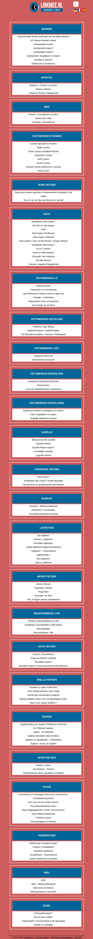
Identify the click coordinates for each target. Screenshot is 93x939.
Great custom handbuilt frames (43, 151)
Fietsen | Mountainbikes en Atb (43, 621)
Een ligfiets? (43, 535)
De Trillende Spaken (43, 728)
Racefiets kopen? (43, 662)
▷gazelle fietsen (43, 455)
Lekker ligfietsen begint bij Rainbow (43, 547)
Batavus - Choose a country (43, 85)
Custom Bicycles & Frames (43, 143)
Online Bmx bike (43, 118)
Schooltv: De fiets (43, 595)
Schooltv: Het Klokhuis (43, 122)
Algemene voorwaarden (62, 937)
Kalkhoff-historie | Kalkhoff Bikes (43, 330)
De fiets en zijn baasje (43, 225)
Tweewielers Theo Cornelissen (43, 301)
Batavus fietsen (43, 89)
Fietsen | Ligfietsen (43, 539)
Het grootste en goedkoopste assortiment (43, 484)
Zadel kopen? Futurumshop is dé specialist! (43, 921)
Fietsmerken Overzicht (43, 359)
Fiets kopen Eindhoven (43, 233)
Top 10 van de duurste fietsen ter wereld (43, 200)
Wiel (43, 880)
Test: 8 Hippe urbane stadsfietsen (43, 599)
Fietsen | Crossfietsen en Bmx (43, 114)
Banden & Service (43, 59)
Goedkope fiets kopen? (43, 245)
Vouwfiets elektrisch (43, 851)
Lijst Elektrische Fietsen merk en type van (43, 293)
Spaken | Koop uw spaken (43, 743)
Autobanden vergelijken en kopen (43, 56)
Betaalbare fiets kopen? (43, 221)
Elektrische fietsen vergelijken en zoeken (43, 410)
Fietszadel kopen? (43, 913)
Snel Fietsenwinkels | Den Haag (43, 691)
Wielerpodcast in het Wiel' (43, 891)
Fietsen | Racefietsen (43, 654)
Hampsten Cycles (43, 155)
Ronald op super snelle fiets (43, 687)
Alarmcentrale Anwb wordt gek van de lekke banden (43, 36)
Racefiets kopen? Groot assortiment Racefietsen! (43, 665)
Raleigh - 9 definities (43, 297)
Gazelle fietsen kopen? (43, 447)
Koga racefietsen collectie (43, 658)
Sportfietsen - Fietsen (43, 769)
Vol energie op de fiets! (43, 305)
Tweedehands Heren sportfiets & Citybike (43, 773)
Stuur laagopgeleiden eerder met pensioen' (43, 810)
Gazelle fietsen (43, 443)
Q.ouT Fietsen (43, 248)
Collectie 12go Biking (43, 326)
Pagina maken (42, 937)
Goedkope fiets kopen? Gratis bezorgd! (43, 480)
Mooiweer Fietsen (43, 588)
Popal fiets (43, 591)
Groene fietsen (43, 584)
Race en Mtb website (43, 252)
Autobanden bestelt (43, 44)
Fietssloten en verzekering (43, 289)
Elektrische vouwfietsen (43, 63)
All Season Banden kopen (43, 40)
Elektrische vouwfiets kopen (43, 843)
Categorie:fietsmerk (43, 356)
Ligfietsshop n (43, 554)
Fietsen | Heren (43, 765)
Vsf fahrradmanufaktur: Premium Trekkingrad (43, 334)
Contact (78, 937)
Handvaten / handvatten (43, 510)
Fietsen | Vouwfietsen (43, 847)
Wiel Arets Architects (43, 888)
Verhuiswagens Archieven (43, 821)
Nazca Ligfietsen (43, 562)
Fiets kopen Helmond (43, 237)
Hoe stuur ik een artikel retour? (43, 802)
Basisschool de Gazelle (43, 439)
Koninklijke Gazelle (43, 451)
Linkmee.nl (29, 937)
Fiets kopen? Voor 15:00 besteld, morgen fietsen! (43, 241)
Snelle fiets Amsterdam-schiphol (43, 695)
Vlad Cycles (43, 170)
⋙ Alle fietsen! (43, 260)
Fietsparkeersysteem (43, 798)
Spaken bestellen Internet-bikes (43, 736)
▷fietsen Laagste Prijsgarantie (43, 264)
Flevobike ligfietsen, (43, 543)
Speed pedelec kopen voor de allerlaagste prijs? (43, 699)
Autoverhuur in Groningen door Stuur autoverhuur (43, 794)
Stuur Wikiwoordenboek (43, 813)
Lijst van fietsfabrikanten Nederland (43, 389)
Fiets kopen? (43, 477)
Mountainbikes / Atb (43, 632)
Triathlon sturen (43, 817)
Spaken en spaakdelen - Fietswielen (43, 739)
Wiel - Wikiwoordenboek (43, 884)
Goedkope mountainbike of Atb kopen (43, 625)
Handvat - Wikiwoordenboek (43, 506)
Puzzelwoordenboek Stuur (43, 806)
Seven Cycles (43, 163)
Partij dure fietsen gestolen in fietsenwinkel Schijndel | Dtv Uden (43, 194)
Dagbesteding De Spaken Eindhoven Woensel (43, 724)
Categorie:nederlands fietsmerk (43, 381)
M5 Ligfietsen (43, 558)
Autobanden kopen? (43, 48)
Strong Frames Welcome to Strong (43, 167)
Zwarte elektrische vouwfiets (43, 858)
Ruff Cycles (43, 159)
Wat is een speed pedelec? (43, 702)
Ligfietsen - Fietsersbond (43, 551)
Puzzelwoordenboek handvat (43, 513)
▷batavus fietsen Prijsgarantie (43, 93)
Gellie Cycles (43, 147)
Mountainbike (43, 628)
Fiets (43, 229)
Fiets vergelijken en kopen (43, 414)
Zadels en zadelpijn (43, 925)
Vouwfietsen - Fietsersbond (43, 854)
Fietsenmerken (43, 285)
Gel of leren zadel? (43, 917)
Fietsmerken (43, 385)
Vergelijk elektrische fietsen (43, 418)
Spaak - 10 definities (43, 732)
